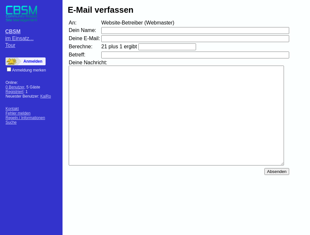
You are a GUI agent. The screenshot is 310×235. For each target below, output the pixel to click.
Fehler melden (18, 113)
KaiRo (45, 96)
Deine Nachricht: (88, 62)
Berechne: (80, 46)
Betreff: (77, 54)
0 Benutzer (15, 87)
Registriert (14, 91)
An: (73, 22)
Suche (11, 122)
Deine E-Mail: (84, 38)
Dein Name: (82, 30)
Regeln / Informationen (25, 118)
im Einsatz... (19, 38)
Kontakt (12, 108)
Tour (10, 45)
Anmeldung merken (29, 70)
